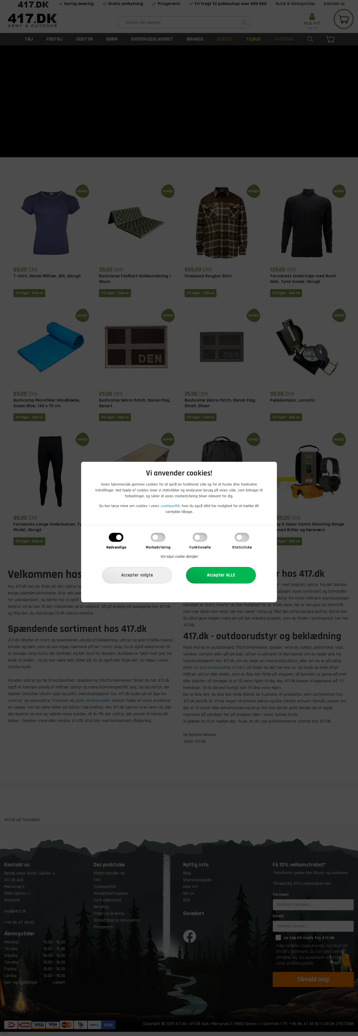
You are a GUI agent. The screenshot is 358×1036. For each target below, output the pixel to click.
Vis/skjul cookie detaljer (179, 556)
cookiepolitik (170, 505)
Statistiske (242, 547)
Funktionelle (200, 547)
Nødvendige (116, 547)
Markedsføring (158, 547)
